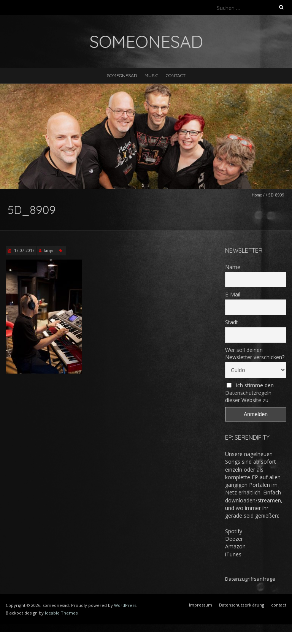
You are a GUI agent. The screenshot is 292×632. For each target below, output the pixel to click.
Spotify (233, 531)
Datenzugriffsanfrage (250, 578)
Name (232, 267)
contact (176, 75)
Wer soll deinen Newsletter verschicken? (254, 353)
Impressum (200, 605)
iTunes (233, 554)
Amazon (235, 546)
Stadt (231, 322)
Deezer (234, 538)
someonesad (122, 75)
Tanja (48, 250)
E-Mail (232, 294)
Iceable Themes (61, 613)
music (151, 75)
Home (257, 195)
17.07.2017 (24, 250)
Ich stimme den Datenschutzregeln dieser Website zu (249, 393)
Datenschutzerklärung (241, 605)
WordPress (125, 605)
